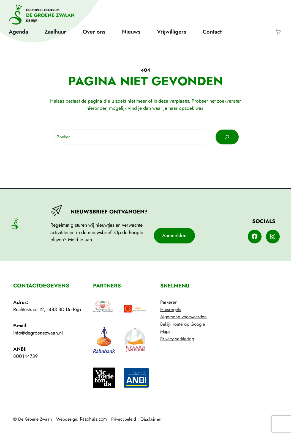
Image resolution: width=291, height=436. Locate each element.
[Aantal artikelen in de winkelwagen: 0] (278, 32)
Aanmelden (174, 235)
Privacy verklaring (177, 338)
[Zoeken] (227, 137)
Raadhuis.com (93, 419)
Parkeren (169, 302)
